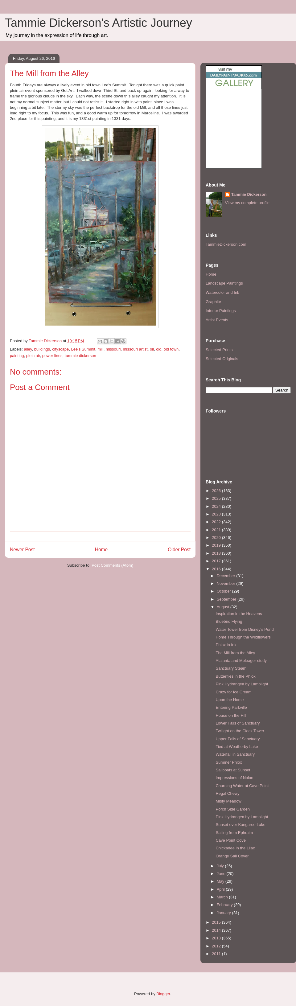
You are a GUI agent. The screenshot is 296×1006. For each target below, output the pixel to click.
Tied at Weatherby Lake (237, 746)
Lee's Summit (83, 349)
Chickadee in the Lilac (235, 848)
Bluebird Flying (229, 621)
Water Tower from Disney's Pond (244, 629)
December (226, 575)
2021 (217, 530)
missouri (113, 349)
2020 (217, 537)
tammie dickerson (80, 355)
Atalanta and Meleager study (241, 660)
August (223, 607)
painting (17, 355)
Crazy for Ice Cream (233, 692)
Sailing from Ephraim (234, 832)
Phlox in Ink (226, 645)
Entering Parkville (231, 707)
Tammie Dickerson (249, 194)
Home (101, 549)
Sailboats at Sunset (233, 770)
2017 (217, 561)
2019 (217, 545)
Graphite (213, 301)
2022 (217, 521)
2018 (217, 553)
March (223, 897)
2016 (217, 569)
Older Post (179, 549)
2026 (217, 490)
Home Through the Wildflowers (243, 637)
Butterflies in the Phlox (235, 676)
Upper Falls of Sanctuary (238, 739)
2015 (217, 922)
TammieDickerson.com (226, 244)
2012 (217, 946)
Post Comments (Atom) (112, 565)
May (221, 881)
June (222, 873)
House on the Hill (231, 715)
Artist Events (217, 320)
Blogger (163, 994)
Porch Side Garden (233, 809)
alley (28, 349)
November (226, 583)
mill (100, 349)
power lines (52, 355)
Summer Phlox (229, 762)
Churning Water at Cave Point (242, 785)
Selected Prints (219, 349)
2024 (217, 506)
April (221, 889)
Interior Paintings (221, 310)
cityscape (60, 349)
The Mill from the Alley (235, 653)
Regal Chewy (227, 793)
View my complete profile (247, 202)
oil (152, 349)
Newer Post (22, 549)
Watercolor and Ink (222, 292)
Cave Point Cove (231, 840)
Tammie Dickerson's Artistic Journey (98, 22)
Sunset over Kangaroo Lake (240, 824)
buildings (42, 349)
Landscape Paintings (224, 283)
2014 (217, 930)
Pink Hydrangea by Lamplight (242, 684)
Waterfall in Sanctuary (235, 754)
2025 (217, 498)
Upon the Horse (230, 699)
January (224, 912)
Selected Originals (222, 358)
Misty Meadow (228, 801)
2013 (217, 938)
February (225, 904)
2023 (217, 514)
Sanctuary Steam (231, 668)
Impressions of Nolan (234, 777)
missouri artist (135, 349)
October (224, 591)
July (221, 866)
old (158, 349)
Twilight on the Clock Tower (240, 731)
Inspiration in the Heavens (239, 613)
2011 (217, 953)
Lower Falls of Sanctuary (238, 723)
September (227, 599)
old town (171, 349)
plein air (33, 355)
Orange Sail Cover (232, 856)
